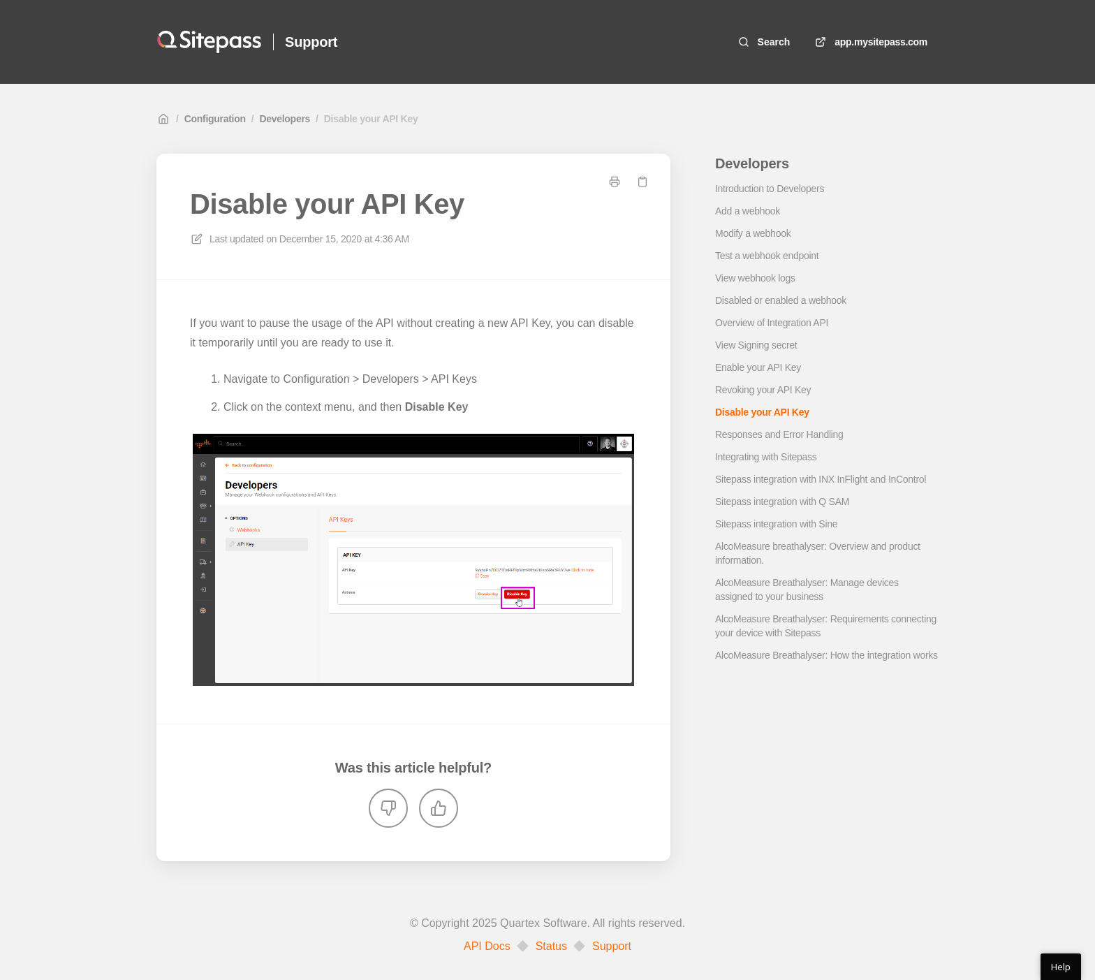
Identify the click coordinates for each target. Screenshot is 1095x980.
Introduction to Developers (769, 188)
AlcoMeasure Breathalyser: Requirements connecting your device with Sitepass (825, 625)
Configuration (215, 118)
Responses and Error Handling (779, 434)
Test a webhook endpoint (766, 255)
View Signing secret (756, 345)
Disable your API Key (371, 118)
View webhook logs (755, 278)
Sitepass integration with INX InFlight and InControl (820, 479)
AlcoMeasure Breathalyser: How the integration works (826, 655)
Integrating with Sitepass (766, 456)
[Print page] (614, 181)
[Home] (209, 42)
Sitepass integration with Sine (776, 523)
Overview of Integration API (771, 322)
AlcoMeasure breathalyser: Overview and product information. (817, 553)
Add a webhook (747, 211)
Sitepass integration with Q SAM (782, 501)
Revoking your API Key (763, 389)
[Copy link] (642, 181)
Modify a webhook (753, 233)
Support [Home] (311, 42)
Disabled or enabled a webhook (780, 300)
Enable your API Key (758, 367)
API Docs (487, 946)
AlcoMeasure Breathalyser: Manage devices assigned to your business (807, 589)
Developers (284, 118)
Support (611, 946)
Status (551, 946)
